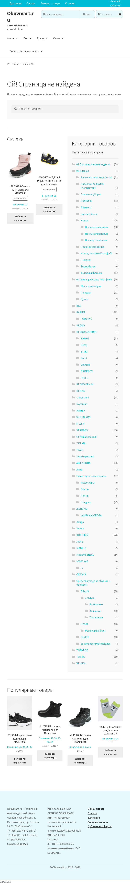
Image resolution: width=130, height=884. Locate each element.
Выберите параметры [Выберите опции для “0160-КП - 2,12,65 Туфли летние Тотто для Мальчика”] (49, 209)
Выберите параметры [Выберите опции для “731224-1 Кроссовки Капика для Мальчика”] (19, 760)
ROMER (80, 410)
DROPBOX (87, 371)
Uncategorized (84, 456)
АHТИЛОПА (83, 463)
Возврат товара (50, 3)
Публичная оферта (100, 826)
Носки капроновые (96, 233)
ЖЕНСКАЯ (82, 508)
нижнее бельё (89, 214)
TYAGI (79, 449)
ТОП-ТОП (82, 650)
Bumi (84, 358)
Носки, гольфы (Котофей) (96, 253)
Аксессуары (87, 482)
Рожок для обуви (95, 630)
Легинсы (86, 207)
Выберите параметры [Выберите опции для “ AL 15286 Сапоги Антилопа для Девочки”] (20, 218)
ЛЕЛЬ (79, 541)
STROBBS (82, 430)
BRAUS (85, 591)
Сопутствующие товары (26, 51)
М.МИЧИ (81, 548)
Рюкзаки (86, 292)
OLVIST (85, 637)
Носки (84, 220)
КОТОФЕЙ (82, 535)
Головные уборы (91, 194)
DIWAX (84, 624)
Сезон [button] (58, 38)
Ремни (85, 495)
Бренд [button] (42, 38)
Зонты (85, 489)
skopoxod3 (21, 844)
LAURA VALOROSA (91, 515)
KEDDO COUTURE (86, 331)
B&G (78, 305)
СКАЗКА (81, 574)
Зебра (80, 522)
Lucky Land (82, 397)
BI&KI (84, 351)
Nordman (81, 404)
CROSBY (85, 364)
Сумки (84, 299)
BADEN (85, 338)
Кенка (80, 528)
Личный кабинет (115, 3)
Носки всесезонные (97, 227)
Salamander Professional (95, 643)
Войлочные (96, 604)
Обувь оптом (96, 808)
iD (82, 567)
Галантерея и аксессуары (91, 476)
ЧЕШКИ (81, 663)
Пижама (85, 259)
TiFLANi (80, 443)
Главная (15, 63)
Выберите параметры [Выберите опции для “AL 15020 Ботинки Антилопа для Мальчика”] (80, 760)
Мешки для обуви (91, 286)
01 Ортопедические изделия (93, 164)
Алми (79, 469)
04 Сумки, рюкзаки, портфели (94, 279)
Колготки (86, 200)
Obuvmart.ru (20, 16)
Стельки (90, 597)
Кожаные (95, 611)
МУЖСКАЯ (82, 561)
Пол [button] (27, 38)
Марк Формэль (85, 554)
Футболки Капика (91, 272)
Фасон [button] (12, 38)
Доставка (15, 3)
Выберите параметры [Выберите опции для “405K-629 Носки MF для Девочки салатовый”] (110, 752)
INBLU (84, 377)
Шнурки (85, 502)
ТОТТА (80, 656)
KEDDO (80, 325)
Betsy (84, 345)
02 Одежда (82, 170)
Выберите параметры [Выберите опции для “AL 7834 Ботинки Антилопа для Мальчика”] (50, 755)
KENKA (80, 390)
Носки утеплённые (96, 240)
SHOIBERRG (83, 417)
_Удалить (86, 318)
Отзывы (70, 3)
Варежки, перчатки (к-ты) (96, 177)
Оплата (30, 3)
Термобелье (88, 266)
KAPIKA (80, 312)
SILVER (80, 423)
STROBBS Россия (86, 436)
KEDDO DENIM (84, 384)
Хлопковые (96, 617)
